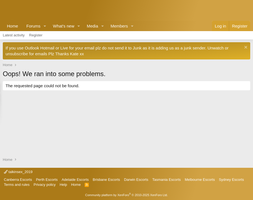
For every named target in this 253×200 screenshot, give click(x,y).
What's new (63, 26)
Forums (33, 26)
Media (92, 26)
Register (35, 35)
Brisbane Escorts (106, 180)
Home (12, 26)
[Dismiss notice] (245, 48)
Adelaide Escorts (75, 180)
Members (119, 26)
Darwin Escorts (136, 180)
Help (63, 184)
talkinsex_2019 (18, 172)
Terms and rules (16, 184)
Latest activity (14, 35)
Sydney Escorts (231, 180)
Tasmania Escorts (166, 180)
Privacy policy (44, 184)
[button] (45, 26)
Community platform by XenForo (126, 195)
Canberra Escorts (18, 180)
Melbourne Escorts (200, 180)
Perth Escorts (47, 180)
